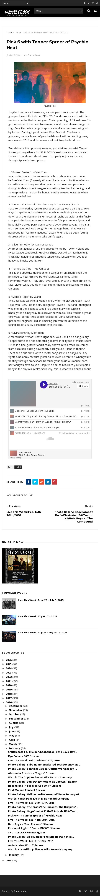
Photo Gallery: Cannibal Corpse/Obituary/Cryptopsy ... (42, 769)
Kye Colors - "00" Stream (24, 756)
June (12, 731)
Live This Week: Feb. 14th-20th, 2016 (31, 820)
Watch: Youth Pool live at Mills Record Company (38, 798)
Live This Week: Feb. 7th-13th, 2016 (30, 841)
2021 (9, 681)
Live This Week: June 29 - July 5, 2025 (41, 600)
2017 (9, 698)
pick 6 (18, 33)
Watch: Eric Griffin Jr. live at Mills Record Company (40, 849)
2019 (9, 689)
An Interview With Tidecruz (25, 845)
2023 (9, 672)
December (16, 706)
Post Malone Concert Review (26, 790)
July (11, 727)
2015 (9, 860)
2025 (9, 664)
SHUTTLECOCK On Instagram (26, 832)
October (14, 714)
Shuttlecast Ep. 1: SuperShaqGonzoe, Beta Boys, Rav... (42, 752)
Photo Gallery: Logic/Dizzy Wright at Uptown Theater (42, 782)
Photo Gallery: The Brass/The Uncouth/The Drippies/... (43, 807)
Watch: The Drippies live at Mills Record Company (40, 777)
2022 (9, 677)
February (15, 748)
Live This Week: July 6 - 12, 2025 (37, 616)
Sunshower (80, 120)
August (14, 723)
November (16, 710)
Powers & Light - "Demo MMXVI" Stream (34, 828)
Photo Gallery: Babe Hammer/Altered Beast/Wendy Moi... (44, 764)
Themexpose (20, 891)
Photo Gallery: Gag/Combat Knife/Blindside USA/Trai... (43, 811)
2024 (9, 668)
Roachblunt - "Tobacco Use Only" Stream (34, 786)
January (14, 855)
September (16, 718)
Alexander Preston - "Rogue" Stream (31, 773)
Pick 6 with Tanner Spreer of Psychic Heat (35, 815)
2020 (9, 685)
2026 (9, 660)
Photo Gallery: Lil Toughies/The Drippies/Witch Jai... (41, 837)
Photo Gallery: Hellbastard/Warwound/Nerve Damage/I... (44, 794)
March (13, 744)
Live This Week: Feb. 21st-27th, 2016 (31, 803)
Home (9, 33)
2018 (9, 694)
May (12, 735)
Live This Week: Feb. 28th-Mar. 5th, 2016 (34, 760)
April (12, 740)
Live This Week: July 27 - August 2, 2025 (42, 632)
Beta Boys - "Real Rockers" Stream (30, 824)
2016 (9, 702)
